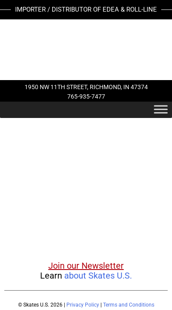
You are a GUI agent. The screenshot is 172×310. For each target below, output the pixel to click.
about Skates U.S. (98, 275)
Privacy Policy (82, 305)
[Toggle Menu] (161, 109)
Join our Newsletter (86, 265)
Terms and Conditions (128, 305)
